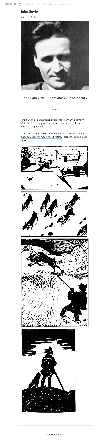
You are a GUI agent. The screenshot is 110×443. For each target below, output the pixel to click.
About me (29, 4)
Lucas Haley (12, 4)
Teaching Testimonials (47, 4)
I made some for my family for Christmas (54, 135)
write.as (61, 434)
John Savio (26, 119)
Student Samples (66, 4)
